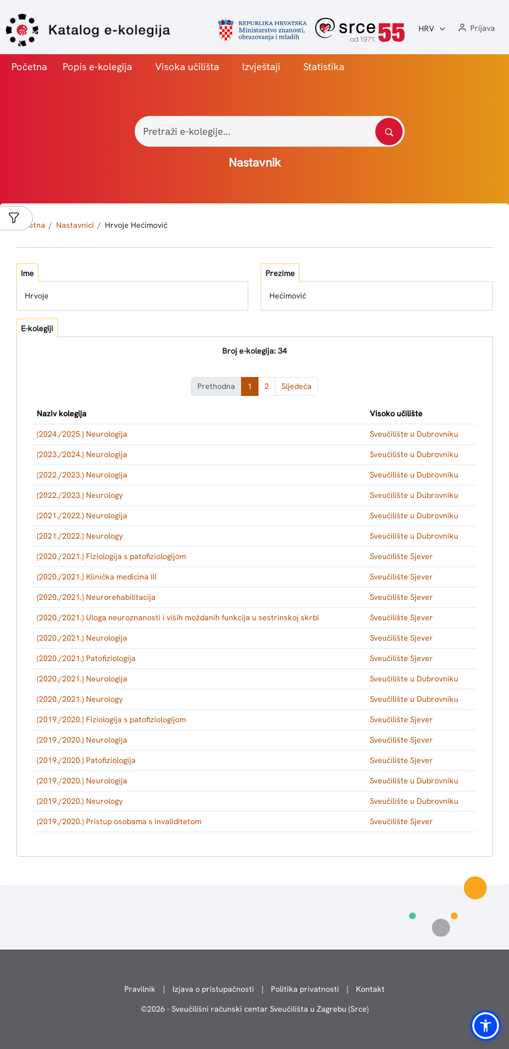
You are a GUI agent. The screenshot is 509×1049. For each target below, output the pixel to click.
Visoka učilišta (187, 66)
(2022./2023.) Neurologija (82, 475)
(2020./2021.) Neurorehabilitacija (96, 597)
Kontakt (370, 989)
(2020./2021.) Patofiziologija (86, 658)
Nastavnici (75, 225)
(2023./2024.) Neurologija (82, 454)
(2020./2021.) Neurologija (82, 638)
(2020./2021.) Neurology (80, 699)
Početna (29, 66)
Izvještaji (261, 66)
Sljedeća (296, 386)
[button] (475, 28)
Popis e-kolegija (97, 66)
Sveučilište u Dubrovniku (414, 434)
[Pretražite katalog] (389, 131)
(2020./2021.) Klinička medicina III (97, 577)
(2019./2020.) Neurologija (82, 740)
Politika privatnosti (305, 989)
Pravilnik (140, 989)
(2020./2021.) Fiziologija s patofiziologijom (111, 556)
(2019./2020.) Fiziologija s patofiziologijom (111, 719)
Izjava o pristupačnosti (213, 989)
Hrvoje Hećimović (136, 225)
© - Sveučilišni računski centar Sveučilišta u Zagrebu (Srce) (255, 1009)
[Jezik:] (432, 29)
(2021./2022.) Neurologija (82, 515)
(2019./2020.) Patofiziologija (86, 760)
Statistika (323, 66)
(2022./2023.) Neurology (80, 495)
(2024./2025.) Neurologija (82, 434)
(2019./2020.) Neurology (80, 801)
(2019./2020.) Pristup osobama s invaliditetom (119, 821)
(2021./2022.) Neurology (80, 536)
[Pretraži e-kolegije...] (270, 131)
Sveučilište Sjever (401, 556)
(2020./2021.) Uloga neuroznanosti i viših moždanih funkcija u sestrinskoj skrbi (178, 617)
